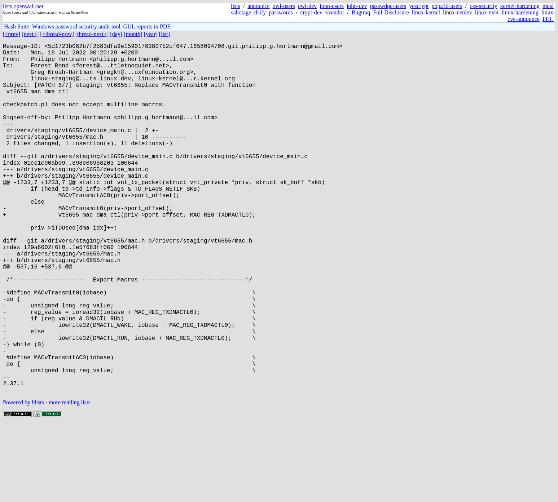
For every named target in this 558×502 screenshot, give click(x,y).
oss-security (483, 6)
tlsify (260, 12)
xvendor (334, 12)
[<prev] (11, 34)
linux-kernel (426, 12)
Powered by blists (23, 480)
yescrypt (419, 6)
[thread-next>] (92, 34)
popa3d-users (446, 6)
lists (235, 6)
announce (258, 6)
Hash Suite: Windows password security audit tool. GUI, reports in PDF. (87, 26)
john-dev (357, 6)
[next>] (30, 34)
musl (548, 6)
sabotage (241, 12)
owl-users (284, 6)
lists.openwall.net (23, 6)
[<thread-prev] (57, 34)
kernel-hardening (520, 6)
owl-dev (307, 6)
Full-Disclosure (391, 12)
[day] (116, 34)
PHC (548, 19)
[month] (133, 34)
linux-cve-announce (531, 15)
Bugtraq (361, 12)
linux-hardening (520, 12)
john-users (332, 6)
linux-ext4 (487, 12)
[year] (151, 34)
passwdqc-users (388, 6)
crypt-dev (311, 12)
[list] (164, 34)
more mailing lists (70, 480)
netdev (464, 12)
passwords (281, 12)
